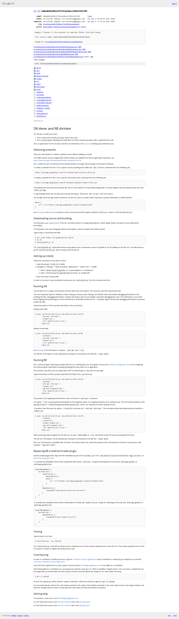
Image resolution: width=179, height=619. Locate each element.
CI (37, 164)
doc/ (38, 71)
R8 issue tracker (63, 605)
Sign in (174, 4)
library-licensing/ (42, 76)
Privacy (20, 615)
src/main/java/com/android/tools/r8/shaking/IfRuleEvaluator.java (57, 49)
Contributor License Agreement (84, 559)
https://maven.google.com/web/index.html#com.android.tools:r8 (57, 160)
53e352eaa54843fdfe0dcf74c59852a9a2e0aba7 (61, 24)
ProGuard (87, 144)
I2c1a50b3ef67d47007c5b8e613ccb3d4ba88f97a (64, 42)
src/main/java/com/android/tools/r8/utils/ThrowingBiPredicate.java (58, 57)
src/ (37, 81)
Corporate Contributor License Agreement (49, 562)
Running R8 (53, 212)
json (175, 615)
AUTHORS (40, 95)
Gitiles (14, 615)
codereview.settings (43, 97)
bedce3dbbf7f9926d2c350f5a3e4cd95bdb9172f (61, 27)
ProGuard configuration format (120, 364)
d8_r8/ (38, 68)
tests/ (38, 84)
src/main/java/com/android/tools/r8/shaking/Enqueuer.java (55, 47)
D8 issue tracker (64, 602)
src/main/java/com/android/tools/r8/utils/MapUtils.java (54, 54)
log (89, 16)
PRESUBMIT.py (42, 113)
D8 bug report (85, 602)
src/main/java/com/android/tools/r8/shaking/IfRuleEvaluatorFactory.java (60, 52)
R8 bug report (84, 605)
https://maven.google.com (43, 458)
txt (169, 615)
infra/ (38, 73)
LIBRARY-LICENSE (43, 108)
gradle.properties (42, 105)
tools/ (38, 89)
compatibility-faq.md (43, 100)
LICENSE (39, 111)
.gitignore (39, 92)
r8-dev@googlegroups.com (91, 565)
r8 (35, 11)
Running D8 (41, 212)
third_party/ (40, 87)
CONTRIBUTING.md (43, 103)
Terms (26, 615)
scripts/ (39, 79)
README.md (41, 116)
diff (83, 27)
